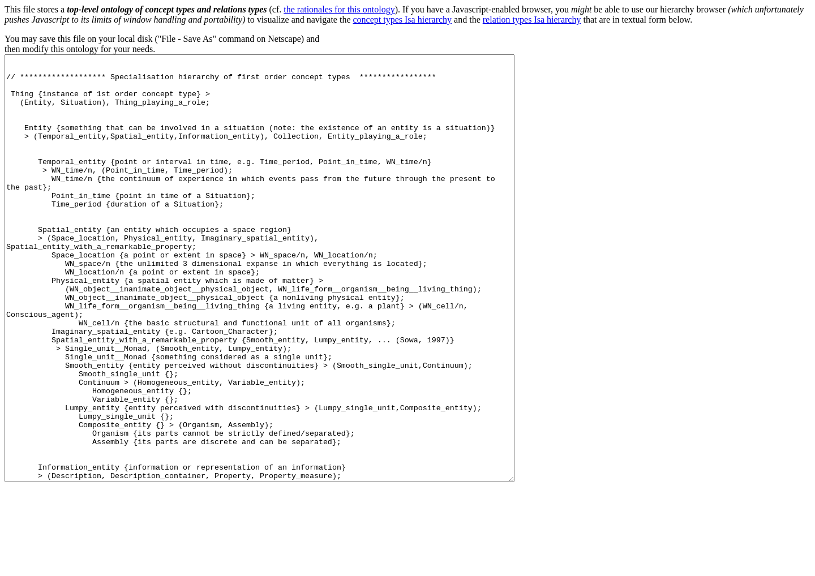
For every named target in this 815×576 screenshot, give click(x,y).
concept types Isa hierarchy (402, 19)
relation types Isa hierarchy (532, 19)
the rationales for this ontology (339, 9)
